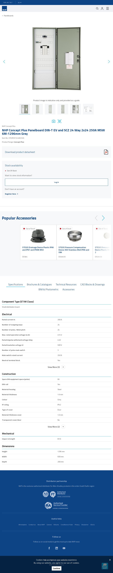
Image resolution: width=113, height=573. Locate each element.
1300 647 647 (7, 2)
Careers (49, 524)
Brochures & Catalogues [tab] (39, 284)
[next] (102, 218)
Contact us (32, 524)
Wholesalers (23, 524)
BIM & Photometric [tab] (48, 289)
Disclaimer (84, 524)
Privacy (77, 524)
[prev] (97, 218)
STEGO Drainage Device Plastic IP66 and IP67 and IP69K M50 (38, 248)
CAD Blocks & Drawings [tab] (92, 284)
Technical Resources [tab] (66, 284)
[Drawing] (60, 121)
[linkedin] (56, 548)
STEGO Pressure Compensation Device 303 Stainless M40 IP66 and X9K (74, 250)
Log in (56, 182)
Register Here (11, 194)
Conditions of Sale (67, 524)
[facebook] (49, 548)
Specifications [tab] (15, 284)
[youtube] (64, 548)
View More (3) (56, 367)
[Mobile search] (97, 8)
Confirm (56, 568)
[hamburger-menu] (107, 8)
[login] (102, 8)
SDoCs (92, 524)
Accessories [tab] (69, 289)
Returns (56, 524)
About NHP (41, 524)
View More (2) (56, 427)
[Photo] (54, 121)
